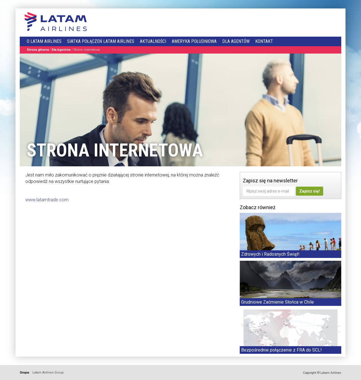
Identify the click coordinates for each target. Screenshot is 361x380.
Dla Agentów (236, 41)
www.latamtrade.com (47, 199)
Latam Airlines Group (48, 372)
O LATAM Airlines (44, 41)
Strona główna (38, 50)
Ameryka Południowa (194, 41)
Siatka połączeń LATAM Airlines (100, 41)
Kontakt (264, 41)
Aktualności (153, 41)
